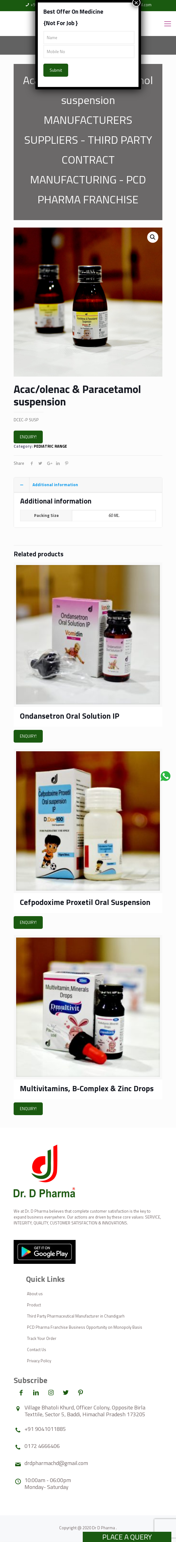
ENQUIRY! (28, 437)
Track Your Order (41, 1338)
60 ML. (113, 515)
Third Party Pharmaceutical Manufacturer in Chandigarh (76, 1316)
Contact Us (36, 1349)
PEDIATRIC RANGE (50, 446)
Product (34, 1305)
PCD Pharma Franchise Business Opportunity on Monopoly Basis (84, 1327)
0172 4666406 (42, 1446)
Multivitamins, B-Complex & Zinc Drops (87, 1088)
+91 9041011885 (45, 1429)
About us (35, 1294)
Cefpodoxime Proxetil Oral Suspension (85, 902)
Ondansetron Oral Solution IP (69, 716)
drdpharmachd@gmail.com (56, 1463)
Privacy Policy (39, 1361)
